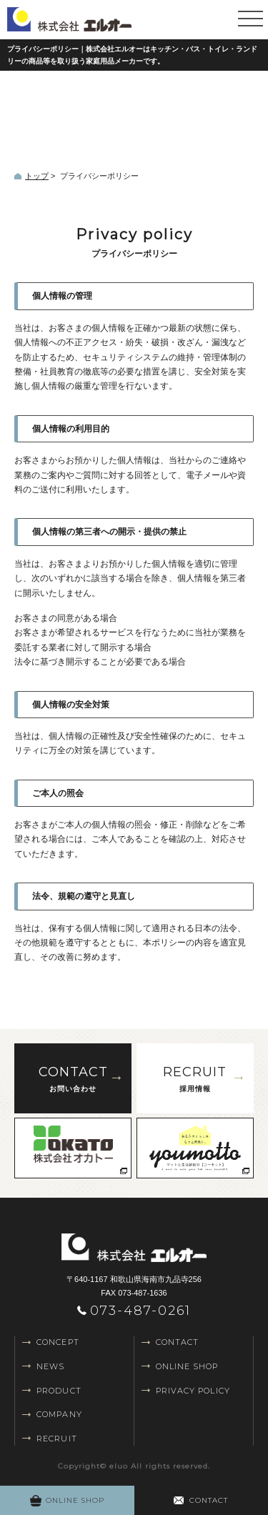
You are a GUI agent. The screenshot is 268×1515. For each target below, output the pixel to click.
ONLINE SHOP (187, 1366)
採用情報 (195, 1077)
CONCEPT (57, 1342)
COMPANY (59, 1414)
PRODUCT (58, 1391)
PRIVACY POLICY (193, 1391)
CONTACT (177, 1342)
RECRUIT (56, 1439)
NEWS (50, 1366)
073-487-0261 (141, 1310)
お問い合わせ (72, 1077)
